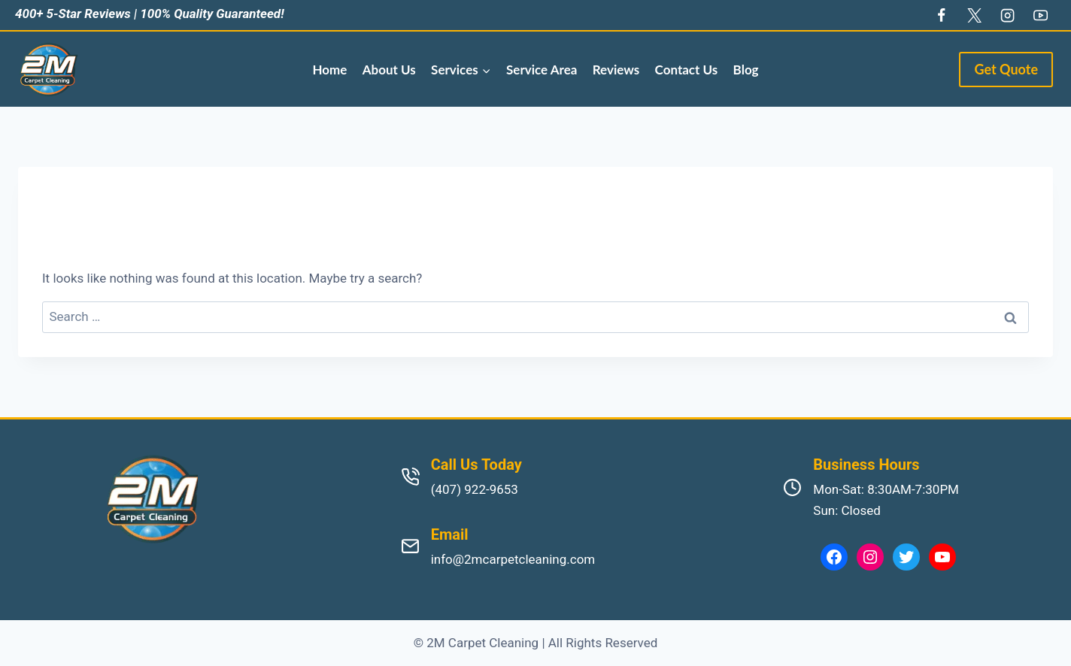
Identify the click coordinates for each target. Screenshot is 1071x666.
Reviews (616, 69)
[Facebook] (941, 15)
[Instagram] (1007, 15)
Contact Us (686, 69)
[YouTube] (1041, 15)
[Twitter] (974, 15)
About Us (389, 69)
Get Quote (1006, 69)
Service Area (541, 69)
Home (329, 69)
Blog (746, 69)
